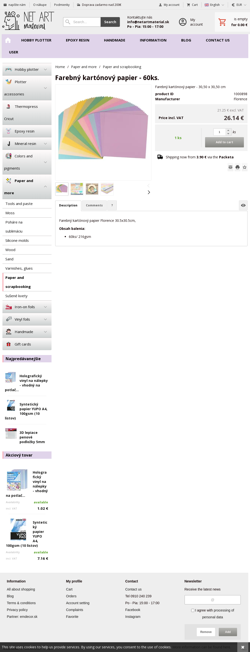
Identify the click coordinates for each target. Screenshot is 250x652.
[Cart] (232, 22)
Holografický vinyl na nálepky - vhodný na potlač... (26, 383)
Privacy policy (17, 610)
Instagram (132, 617)
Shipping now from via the (200, 157)
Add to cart (224, 142)
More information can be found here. (201, 647)
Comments (94, 205)
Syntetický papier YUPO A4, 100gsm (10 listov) (26, 411)
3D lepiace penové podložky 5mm (32, 437)
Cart (69, 589)
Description (68, 205)
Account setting (78, 603)
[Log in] (192, 22)
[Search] (82, 22)
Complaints (74, 610)
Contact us (133, 589)
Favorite (72, 617)
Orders (71, 596)
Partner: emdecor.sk (22, 617)
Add (228, 632)
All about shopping (21, 589)
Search (110, 22)
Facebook (132, 610)
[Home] (28, 22)
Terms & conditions (21, 603)
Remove (206, 632)
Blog (10, 596)
